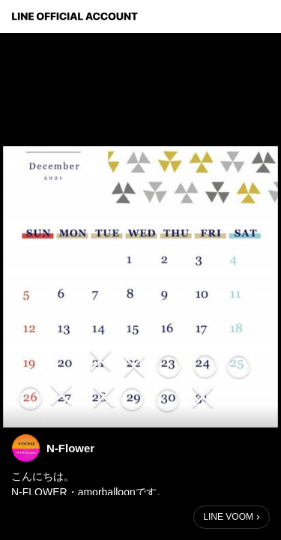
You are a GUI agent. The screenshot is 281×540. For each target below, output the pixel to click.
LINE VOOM (228, 517)
